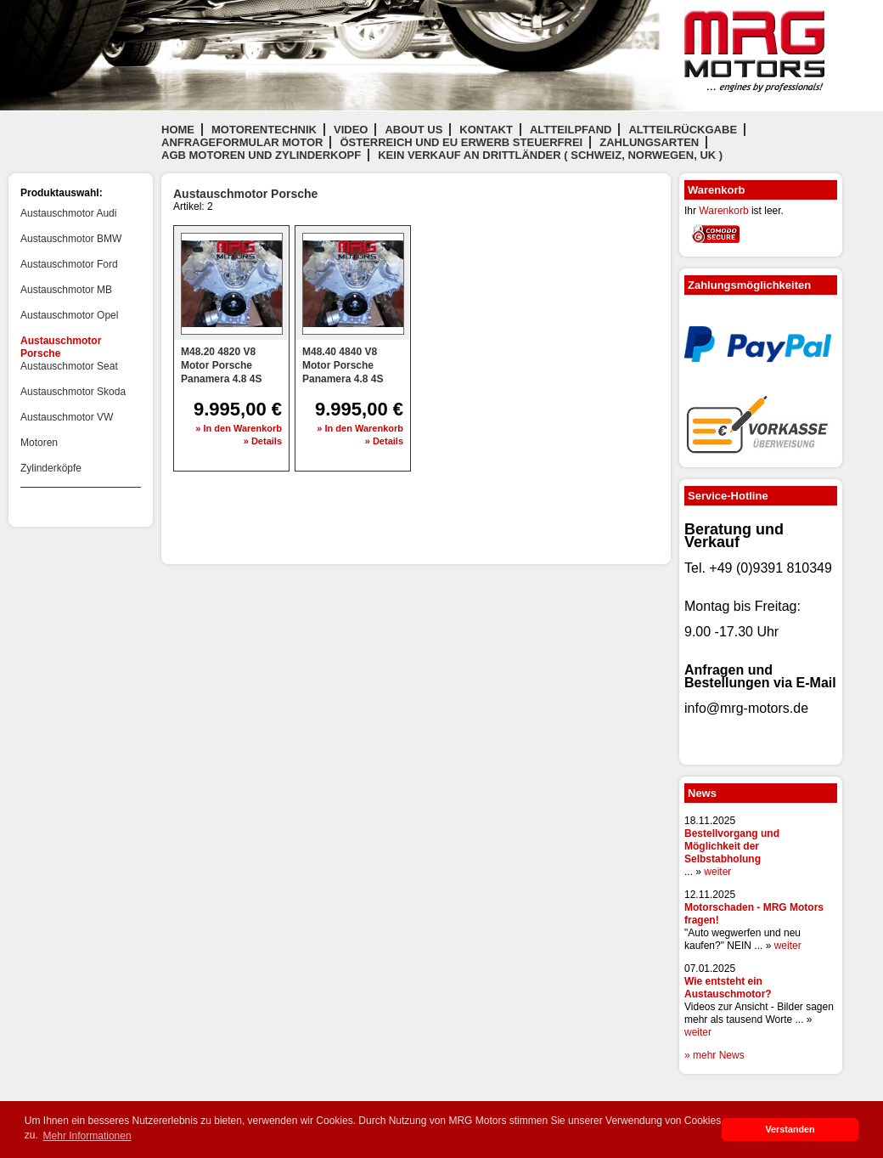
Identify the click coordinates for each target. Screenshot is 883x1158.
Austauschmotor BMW (70, 239)
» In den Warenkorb (238, 428)
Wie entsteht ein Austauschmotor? (728, 987)
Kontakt (486, 129)
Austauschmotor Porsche (60, 347)
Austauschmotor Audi (68, 213)
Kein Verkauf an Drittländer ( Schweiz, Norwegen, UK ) (550, 155)
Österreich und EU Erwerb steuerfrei (461, 142)
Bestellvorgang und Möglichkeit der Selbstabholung (731, 846)
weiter (717, 872)
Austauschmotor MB (66, 290)
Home (177, 129)
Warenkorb (723, 211)
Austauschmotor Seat (69, 366)
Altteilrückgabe (682, 129)
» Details (263, 441)
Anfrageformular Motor (242, 142)
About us (413, 129)
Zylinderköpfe (51, 468)
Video (351, 129)
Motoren (39, 443)
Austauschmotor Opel (69, 315)
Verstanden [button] (789, 1129)
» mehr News (714, 1055)
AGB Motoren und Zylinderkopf (261, 155)
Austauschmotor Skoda (73, 392)
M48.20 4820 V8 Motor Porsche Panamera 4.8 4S (221, 365)
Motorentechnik (264, 129)
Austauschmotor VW (66, 417)
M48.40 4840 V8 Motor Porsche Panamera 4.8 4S (342, 365)
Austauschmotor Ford (69, 264)
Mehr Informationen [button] (87, 1136)
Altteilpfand (571, 129)
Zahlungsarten (649, 142)
